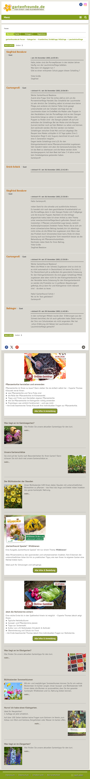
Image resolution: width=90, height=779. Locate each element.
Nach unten (9, 45)
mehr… (27, 430)
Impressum (10, 775)
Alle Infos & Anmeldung (45, 411)
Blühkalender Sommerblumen (18, 679)
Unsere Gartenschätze (14, 452)
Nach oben (9, 335)
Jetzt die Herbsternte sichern (19, 611)
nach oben (78, 775)
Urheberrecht (38, 775)
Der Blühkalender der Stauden (18, 481)
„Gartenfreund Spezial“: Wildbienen (22, 546)
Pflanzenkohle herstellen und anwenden (25, 384)
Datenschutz (23, 775)
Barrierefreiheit (53, 775)
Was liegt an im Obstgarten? (17, 650)
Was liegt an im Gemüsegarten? (19, 423)
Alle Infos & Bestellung (45, 570)
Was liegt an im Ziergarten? (17, 743)
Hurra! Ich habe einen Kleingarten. (20, 707)
